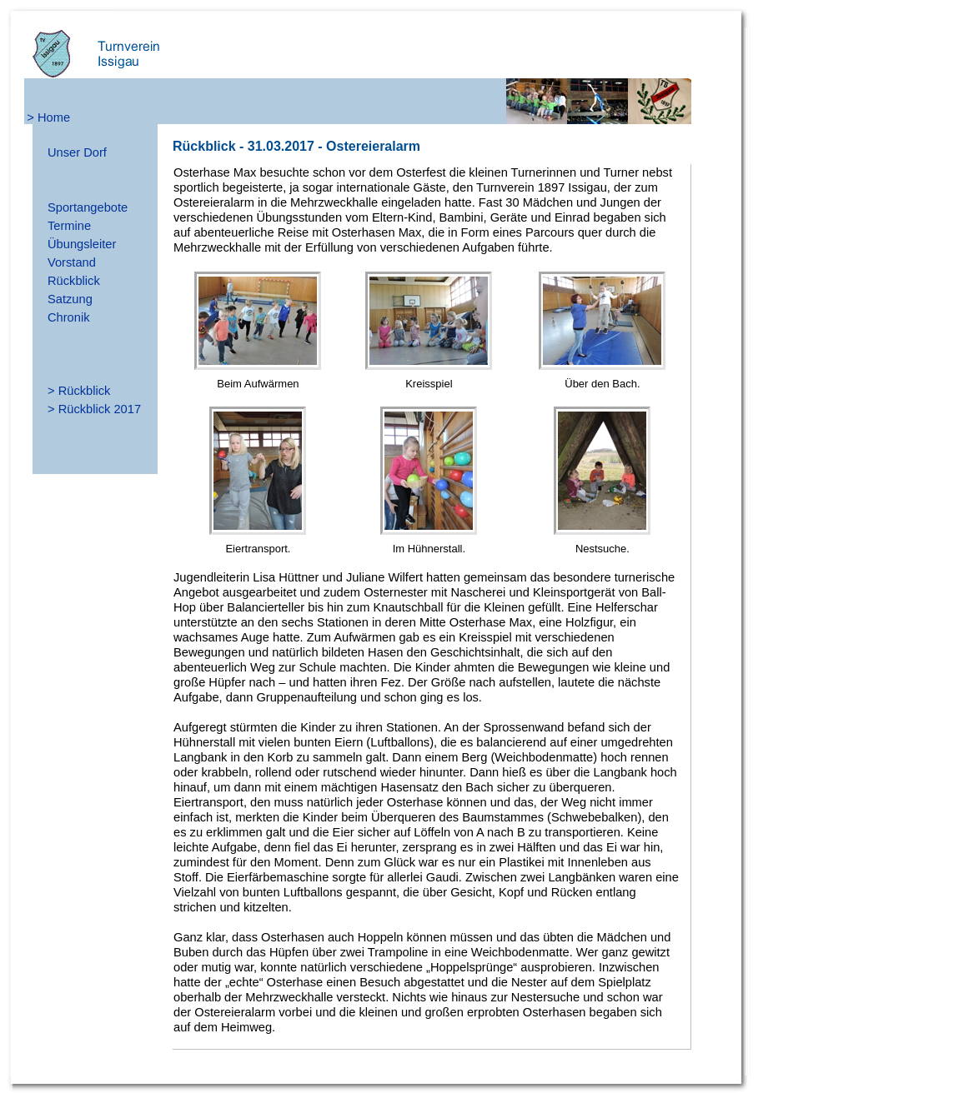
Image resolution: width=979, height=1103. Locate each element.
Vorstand (72, 262)
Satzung (70, 299)
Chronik (69, 317)
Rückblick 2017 (99, 409)
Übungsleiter (82, 244)
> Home (48, 117)
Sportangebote (88, 207)
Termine (69, 225)
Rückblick (74, 280)
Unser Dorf (77, 152)
